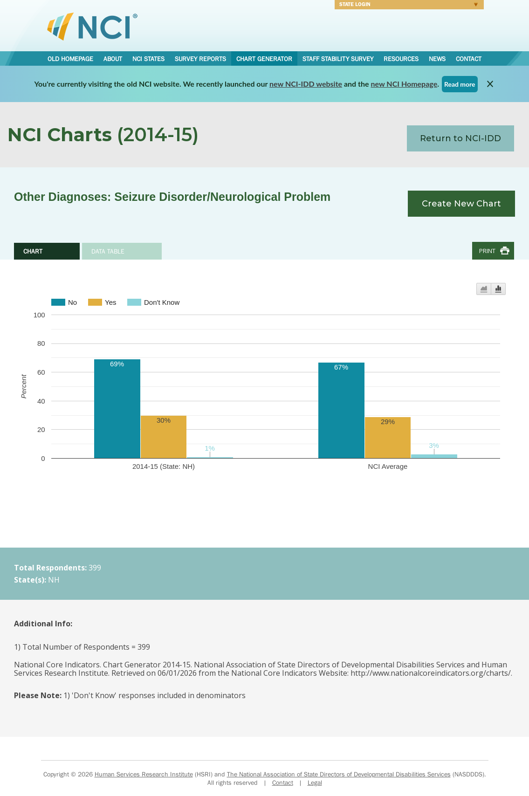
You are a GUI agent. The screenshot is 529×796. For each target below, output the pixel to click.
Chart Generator (264, 58)
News (437, 58)
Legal (315, 782)
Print (487, 251)
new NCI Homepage (404, 83)
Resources (401, 58)
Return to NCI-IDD (460, 138)
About (112, 58)
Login (406, 5)
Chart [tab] (32, 251)
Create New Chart (461, 204)
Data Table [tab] (107, 251)
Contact (468, 58)
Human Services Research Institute (144, 774)
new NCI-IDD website (305, 83)
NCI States (148, 58)
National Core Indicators (92, 26)
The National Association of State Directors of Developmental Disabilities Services (339, 774)
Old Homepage (70, 58)
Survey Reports (200, 58)
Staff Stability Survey (337, 58)
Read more (459, 84)
